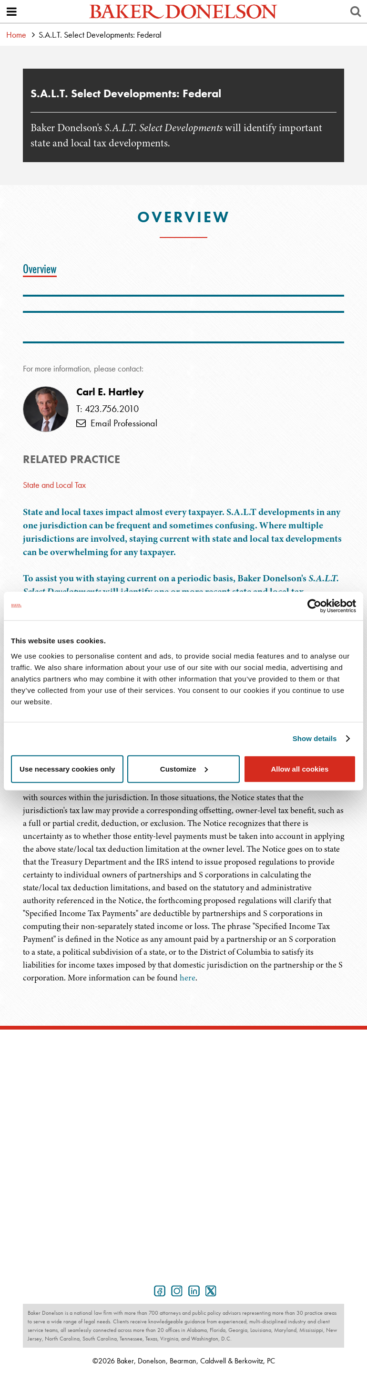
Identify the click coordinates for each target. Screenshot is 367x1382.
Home (16, 34)
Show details (315, 738)
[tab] (42, 269)
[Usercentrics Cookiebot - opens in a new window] (314, 606)
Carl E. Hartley (110, 392)
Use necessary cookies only (67, 768)
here (187, 977)
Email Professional (116, 423)
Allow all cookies (299, 768)
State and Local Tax (54, 484)
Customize (184, 768)
